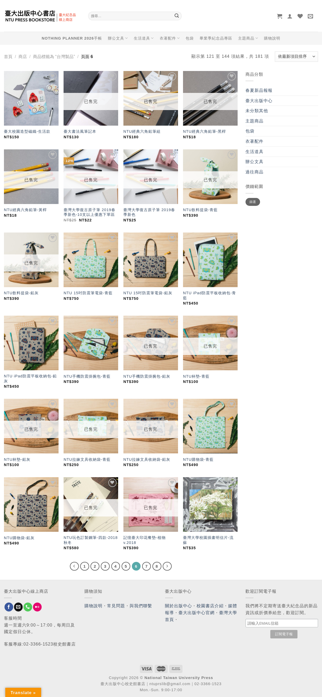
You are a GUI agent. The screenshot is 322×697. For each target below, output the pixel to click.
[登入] (290, 16)
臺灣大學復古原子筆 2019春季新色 (149, 212)
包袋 (190, 38)
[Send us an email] (18, 607)
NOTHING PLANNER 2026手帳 (72, 38)
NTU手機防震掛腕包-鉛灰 (146, 376)
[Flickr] (37, 607)
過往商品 (254, 172)
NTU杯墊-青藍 (196, 376)
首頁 (8, 56)
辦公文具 (118, 38)
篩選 (252, 202)
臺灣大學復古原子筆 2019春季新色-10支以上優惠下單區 (89, 212)
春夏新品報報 (259, 90)
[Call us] (27, 607)
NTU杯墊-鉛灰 (17, 459)
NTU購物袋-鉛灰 (19, 538)
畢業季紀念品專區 (216, 38)
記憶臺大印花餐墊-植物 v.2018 (144, 540)
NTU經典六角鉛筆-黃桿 (25, 210)
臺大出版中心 (259, 100)
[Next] (167, 566)
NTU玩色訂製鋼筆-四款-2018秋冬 (91, 540)
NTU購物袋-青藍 (198, 459)
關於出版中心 (178, 606)
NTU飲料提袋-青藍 (200, 210)
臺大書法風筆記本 (80, 131)
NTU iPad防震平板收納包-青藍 (209, 295)
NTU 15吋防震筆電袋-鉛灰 (147, 293)
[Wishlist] (300, 16)
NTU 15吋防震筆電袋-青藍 (88, 293)
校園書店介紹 (210, 606)
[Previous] (74, 566)
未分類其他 (257, 110)
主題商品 (248, 38)
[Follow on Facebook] (8, 607)
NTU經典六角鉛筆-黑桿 (204, 131)
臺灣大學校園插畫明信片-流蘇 (208, 540)
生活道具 (144, 38)
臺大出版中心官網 (197, 612)
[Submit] (176, 16)
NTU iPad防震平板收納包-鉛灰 (30, 378)
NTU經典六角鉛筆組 (142, 131)
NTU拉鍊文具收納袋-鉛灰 (146, 459)
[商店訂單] (296, 56)
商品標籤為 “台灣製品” (54, 56)
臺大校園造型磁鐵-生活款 (27, 131)
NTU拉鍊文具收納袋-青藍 (87, 459)
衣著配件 (170, 38)
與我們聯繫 (140, 606)
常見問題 (116, 606)
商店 (22, 56)
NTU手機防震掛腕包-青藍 (87, 376)
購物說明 (272, 38)
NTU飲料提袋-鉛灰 (21, 293)
